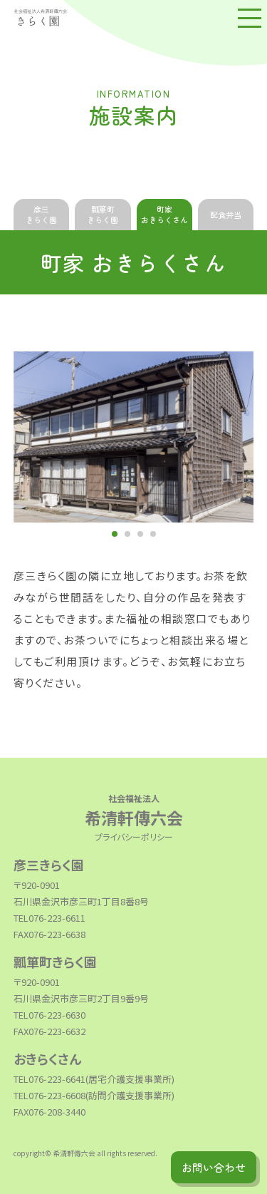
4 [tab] (153, 534)
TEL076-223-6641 (49, 1079)
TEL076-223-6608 (49, 1095)
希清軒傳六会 (134, 809)
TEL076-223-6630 (49, 1014)
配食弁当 (225, 214)
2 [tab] (127, 534)
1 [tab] (114, 534)
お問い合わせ (214, 1167)
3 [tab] (140, 534)
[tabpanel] (134, 437)
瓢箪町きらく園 (102, 214)
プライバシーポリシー (134, 836)
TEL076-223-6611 (49, 918)
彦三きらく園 (41, 214)
